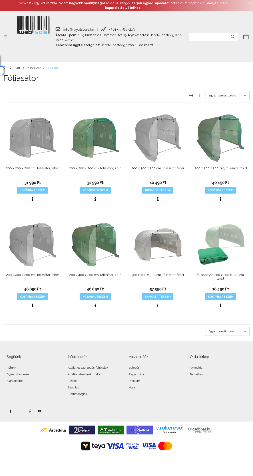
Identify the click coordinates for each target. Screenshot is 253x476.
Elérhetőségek (77, 394)
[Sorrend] (227, 95)
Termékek (196, 374)
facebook (10, 411)
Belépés (134, 367)
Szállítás (73, 387)
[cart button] (243, 37)
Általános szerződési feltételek (88, 367)
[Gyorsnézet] (32, 199)
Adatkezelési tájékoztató (84, 374)
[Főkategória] (5, 67)
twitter (20, 411)
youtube (40, 411)
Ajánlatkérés (15, 380)
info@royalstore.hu (78, 29)
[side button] (5, 37)
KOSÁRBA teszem (32, 190)
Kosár (132, 387)
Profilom (134, 380)
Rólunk (11, 367)
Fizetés (72, 380)
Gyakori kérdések (18, 374)
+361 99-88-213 (122, 29)
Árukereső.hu (170, 432)
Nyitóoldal (196, 367)
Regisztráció (137, 374)
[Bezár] (249, 3)
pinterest (30, 411)
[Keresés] (232, 37)
